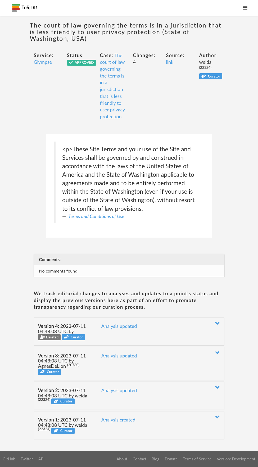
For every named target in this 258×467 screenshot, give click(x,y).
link (170, 62)
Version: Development (236, 458)
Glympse (43, 62)
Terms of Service (197, 458)
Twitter (27, 458)
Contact (139, 458)
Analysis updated (119, 326)
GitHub (9, 458)
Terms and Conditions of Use (97, 216)
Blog (155, 458)
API (41, 458)
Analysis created (118, 420)
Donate (171, 458)
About (121, 458)
